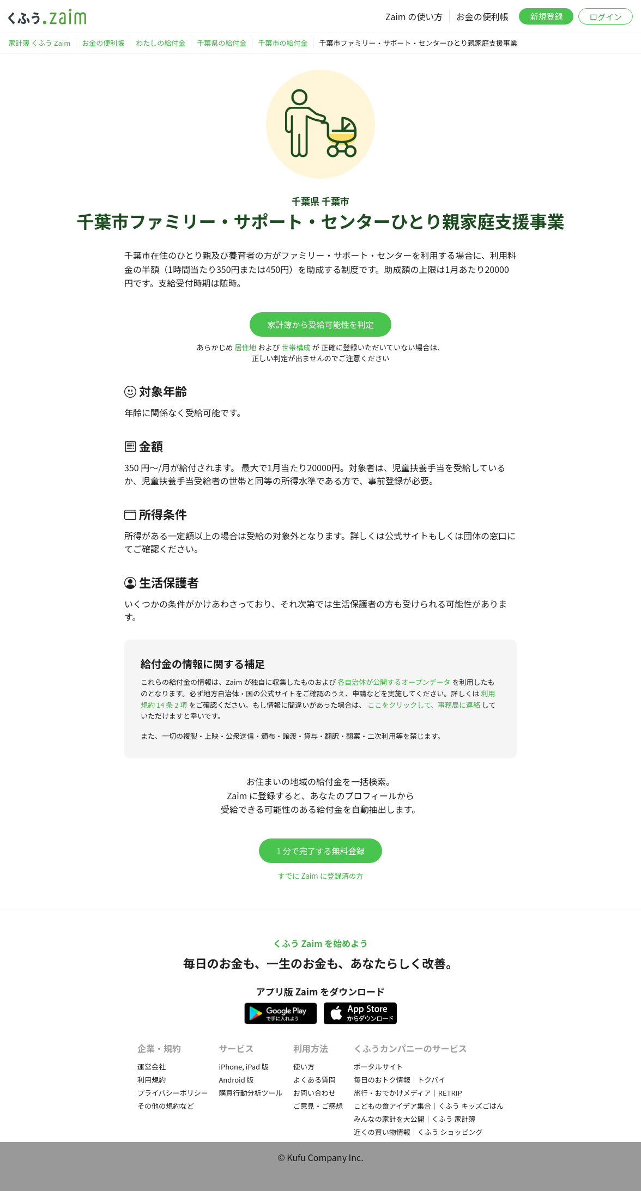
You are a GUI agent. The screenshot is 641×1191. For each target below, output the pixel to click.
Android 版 (236, 1079)
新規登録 (546, 16)
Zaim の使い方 (414, 16)
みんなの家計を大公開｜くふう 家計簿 (415, 1119)
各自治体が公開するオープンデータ (393, 682)
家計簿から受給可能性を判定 (320, 324)
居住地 (245, 347)
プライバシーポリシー (172, 1092)
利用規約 (151, 1079)
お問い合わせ (314, 1092)
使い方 (304, 1066)
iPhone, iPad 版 (244, 1066)
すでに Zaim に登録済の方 (320, 876)
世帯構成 (295, 347)
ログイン (605, 16)
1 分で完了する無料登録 (320, 850)
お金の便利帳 (482, 16)
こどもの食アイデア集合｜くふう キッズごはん (429, 1106)
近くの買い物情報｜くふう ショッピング (418, 1132)
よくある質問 (314, 1079)
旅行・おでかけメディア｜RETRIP (408, 1092)
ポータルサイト (378, 1066)
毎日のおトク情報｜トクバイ (399, 1079)
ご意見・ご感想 (318, 1106)
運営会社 (151, 1066)
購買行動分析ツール (250, 1092)
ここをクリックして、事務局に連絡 (423, 705)
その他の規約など (165, 1106)
